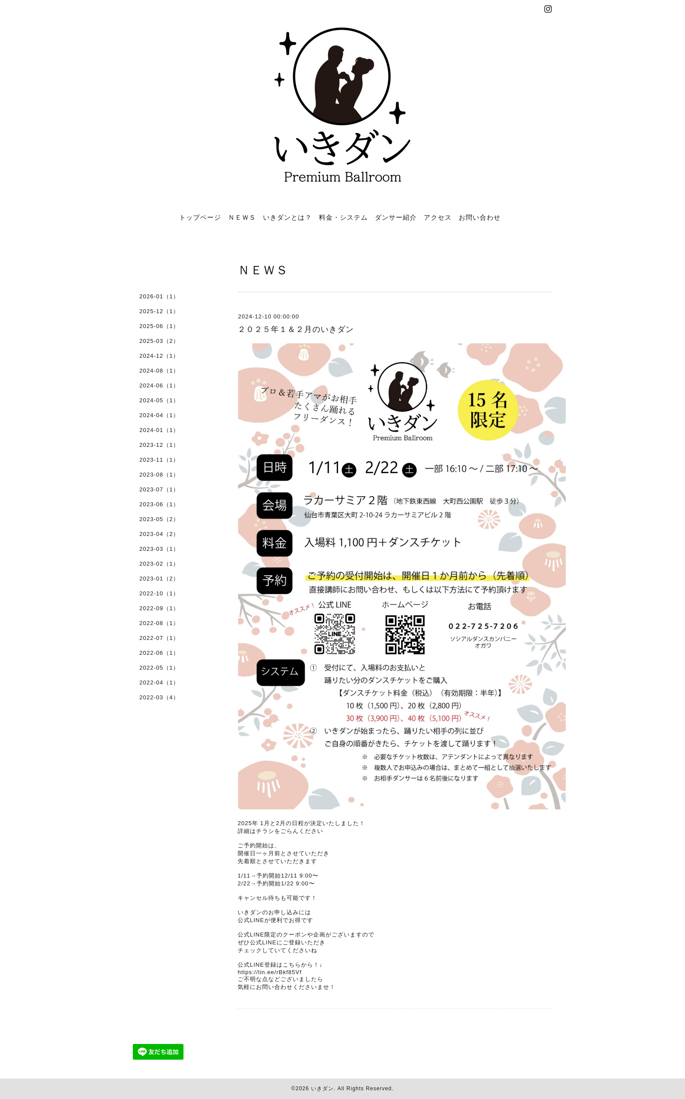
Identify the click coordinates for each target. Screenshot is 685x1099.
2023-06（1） (159, 504)
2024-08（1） (159, 370)
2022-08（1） (159, 623)
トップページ (200, 217)
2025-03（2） (159, 341)
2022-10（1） (159, 593)
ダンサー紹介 (396, 217)
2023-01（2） (159, 578)
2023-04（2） (159, 534)
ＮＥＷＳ (242, 217)
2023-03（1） (159, 549)
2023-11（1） (159, 459)
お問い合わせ (480, 217)
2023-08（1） (159, 474)
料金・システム (343, 217)
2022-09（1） (159, 608)
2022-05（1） (159, 667)
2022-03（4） (159, 697)
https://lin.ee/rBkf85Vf (270, 972)
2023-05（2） (159, 519)
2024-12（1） (159, 356)
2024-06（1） (159, 385)
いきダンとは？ (287, 217)
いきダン (322, 1088)
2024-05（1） (159, 400)
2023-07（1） (159, 489)
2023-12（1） (159, 445)
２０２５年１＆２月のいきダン (296, 329)
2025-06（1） (159, 326)
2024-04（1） (159, 415)
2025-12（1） (159, 311)
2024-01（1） (159, 430)
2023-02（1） (159, 563)
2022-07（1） (159, 638)
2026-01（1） (159, 296)
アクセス (438, 217)
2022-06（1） (159, 653)
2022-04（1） (159, 682)
